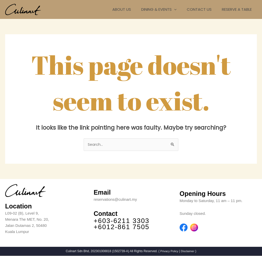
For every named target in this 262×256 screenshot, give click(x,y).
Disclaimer (188, 251)
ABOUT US (130, 9)
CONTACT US (203, 9)
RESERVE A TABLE (238, 9)
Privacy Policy (169, 251)
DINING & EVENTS (165, 9)
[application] (180, 9)
